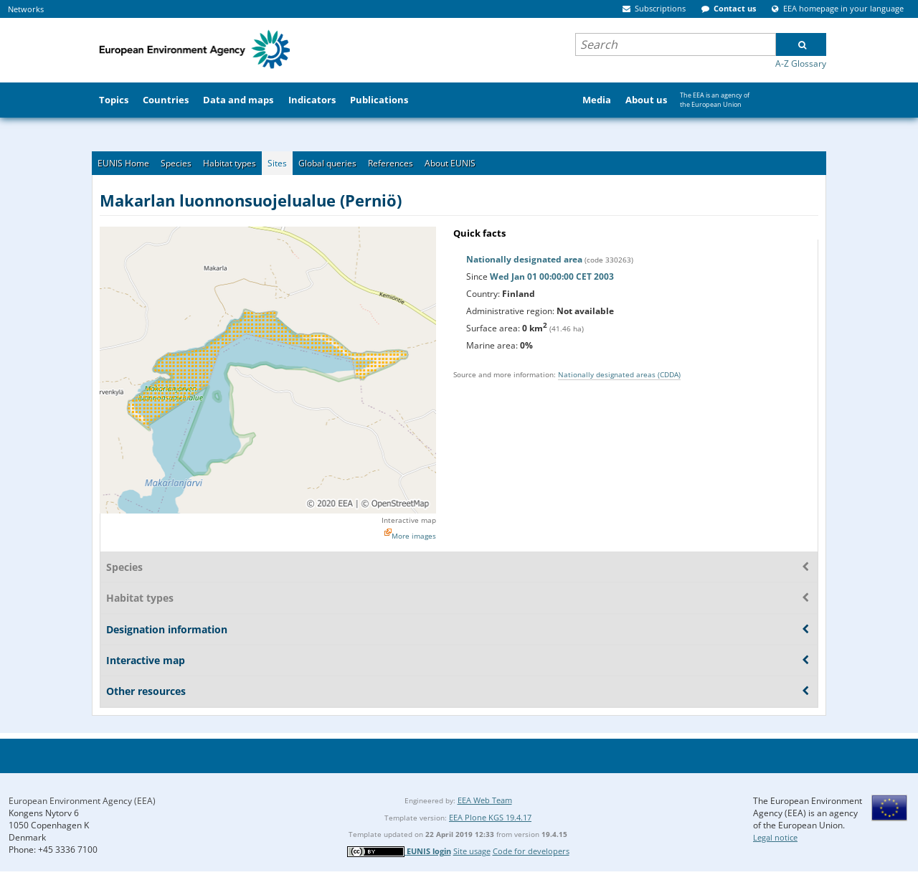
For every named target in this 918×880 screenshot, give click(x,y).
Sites (277, 163)
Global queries (327, 163)
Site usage (472, 851)
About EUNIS (450, 163)
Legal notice (775, 837)
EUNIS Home (123, 163)
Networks (26, 9)
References (390, 163)
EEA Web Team (485, 800)
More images (414, 536)
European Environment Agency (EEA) (82, 801)
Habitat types (229, 163)
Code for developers (531, 851)
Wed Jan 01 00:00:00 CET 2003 (552, 276)
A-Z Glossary (800, 63)
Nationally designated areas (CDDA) (619, 374)
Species (176, 163)
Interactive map (409, 520)
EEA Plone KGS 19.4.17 (490, 817)
